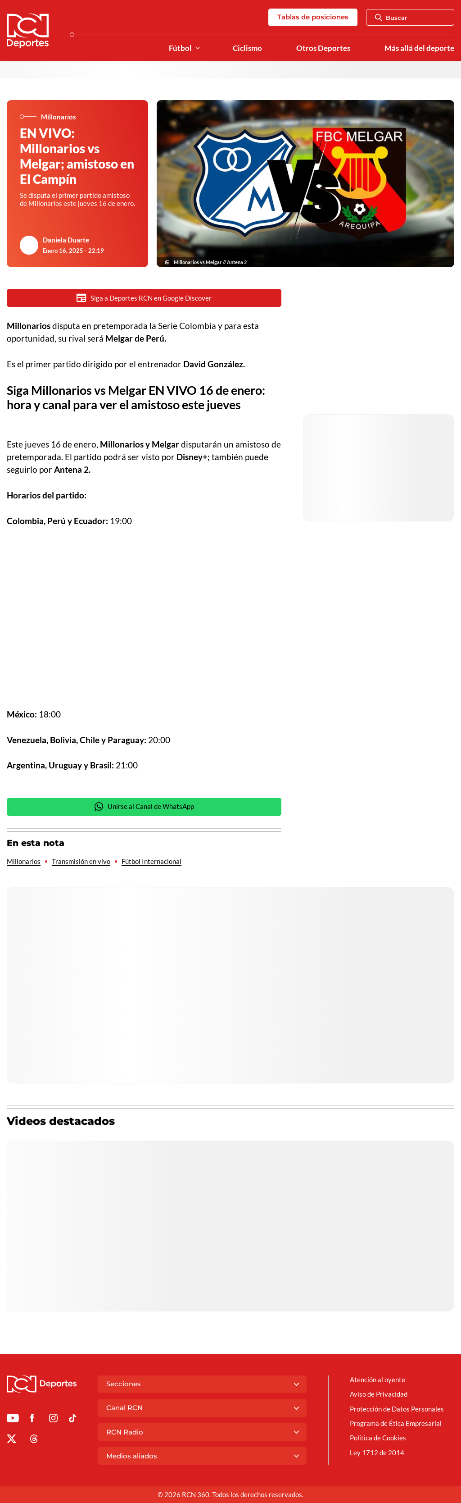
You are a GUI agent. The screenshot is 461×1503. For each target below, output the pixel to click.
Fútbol (180, 48)
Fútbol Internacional (151, 861)
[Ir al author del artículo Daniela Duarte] (29, 245)
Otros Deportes (323, 48)
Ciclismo (247, 48)
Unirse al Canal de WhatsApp (144, 806)
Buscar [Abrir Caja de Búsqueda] (391, 17)
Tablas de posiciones (312, 17)
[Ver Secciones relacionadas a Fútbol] (197, 48)
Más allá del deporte (419, 48)
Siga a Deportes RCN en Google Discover (144, 297)
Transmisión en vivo (81, 861)
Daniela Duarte (66, 240)
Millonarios (24, 861)
